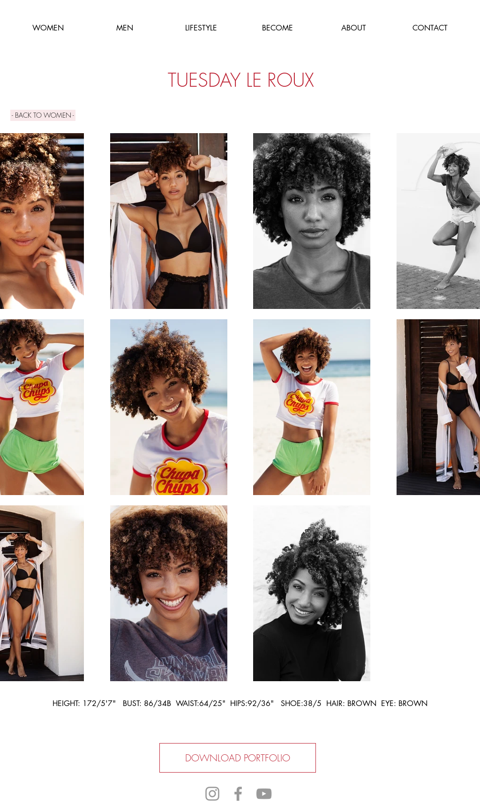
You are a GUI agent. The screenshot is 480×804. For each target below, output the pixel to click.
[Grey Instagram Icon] (212, 793)
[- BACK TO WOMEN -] (42, 115)
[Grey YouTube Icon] (264, 793)
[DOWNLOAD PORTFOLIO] (237, 758)
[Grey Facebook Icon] (238, 793)
